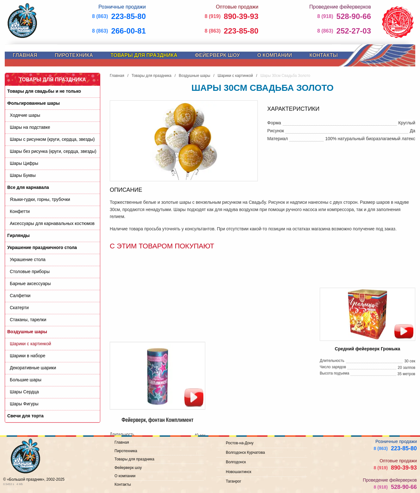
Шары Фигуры (24, 403)
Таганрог (233, 481)
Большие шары (25, 379)
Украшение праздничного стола (42, 247)
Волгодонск (236, 462)
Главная (25, 55)
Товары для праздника (143, 55)
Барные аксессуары (30, 283)
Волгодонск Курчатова (245, 452)
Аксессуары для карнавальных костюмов (52, 223)
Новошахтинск (238, 472)
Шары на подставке (30, 127)
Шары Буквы (23, 175)
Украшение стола (28, 259)
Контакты (323, 55)
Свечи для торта (25, 415)
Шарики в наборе (27, 355)
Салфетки (20, 295)
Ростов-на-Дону (239, 443)
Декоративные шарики (33, 367)
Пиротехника (74, 55)
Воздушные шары (27, 331)
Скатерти (19, 307)
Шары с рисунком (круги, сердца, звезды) (52, 139)
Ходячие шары (25, 115)
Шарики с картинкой (30, 343)
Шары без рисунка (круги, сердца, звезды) (53, 151)
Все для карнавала (28, 187)
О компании (274, 55)
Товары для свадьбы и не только (44, 91)
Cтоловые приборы (30, 271)
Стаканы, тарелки (28, 319)
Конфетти (20, 211)
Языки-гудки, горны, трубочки (40, 199)
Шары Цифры (24, 163)
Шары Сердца (24, 391)
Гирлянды (18, 235)
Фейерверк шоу (217, 55)
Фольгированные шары (33, 103)
